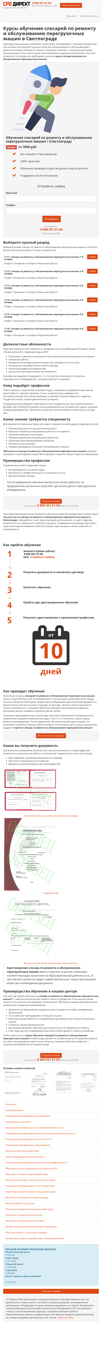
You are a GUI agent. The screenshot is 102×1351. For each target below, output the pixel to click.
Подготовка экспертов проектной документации (30, 1191)
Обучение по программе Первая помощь (27, 1197)
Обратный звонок (71, 5)
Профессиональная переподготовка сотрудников (31, 1226)
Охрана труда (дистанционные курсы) (24, 1156)
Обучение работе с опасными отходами (26, 1232)
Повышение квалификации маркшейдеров (27, 1145)
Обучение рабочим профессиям (22, 1150)
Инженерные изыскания (18, 1121)
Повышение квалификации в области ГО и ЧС (28, 1139)
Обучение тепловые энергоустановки (24, 1220)
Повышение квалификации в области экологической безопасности (40, 1133)
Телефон (10, 205)
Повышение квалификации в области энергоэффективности (36, 1162)
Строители (10, 1104)
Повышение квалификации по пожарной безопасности (34, 1127)
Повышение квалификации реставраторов (27, 1116)
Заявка (92, 256)
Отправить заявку (51, 1291)
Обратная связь (65, 1317)
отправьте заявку (42, 557)
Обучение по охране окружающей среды (26, 1174)
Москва (71, 16)
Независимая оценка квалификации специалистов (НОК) (34, 1238)
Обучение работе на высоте (19, 1203)
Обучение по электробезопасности (23, 1215)
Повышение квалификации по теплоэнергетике (30, 1185)
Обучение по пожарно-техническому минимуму (30, 1180)
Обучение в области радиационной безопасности (31, 1168)
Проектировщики (14, 1110)
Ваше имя (11, 192)
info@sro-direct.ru (89, 16)
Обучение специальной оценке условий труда (29, 1209)
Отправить (52, 219)
